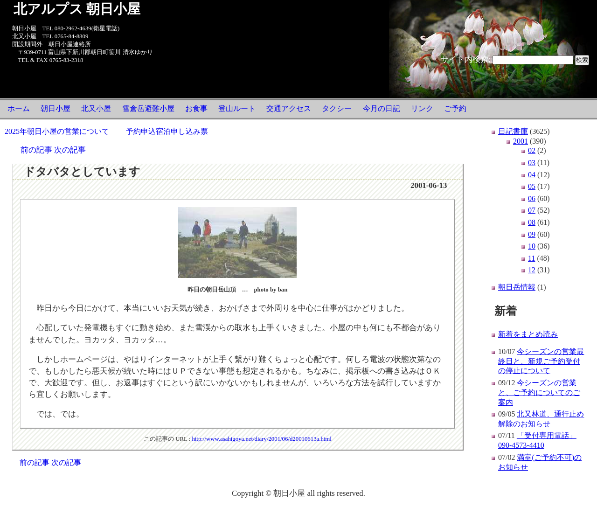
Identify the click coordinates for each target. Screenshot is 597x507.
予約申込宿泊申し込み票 (167, 131)
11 (531, 258)
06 (531, 198)
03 (531, 163)
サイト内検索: (466, 59)
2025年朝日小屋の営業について (57, 131)
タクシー (337, 108)
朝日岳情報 (516, 287)
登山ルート (237, 108)
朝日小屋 (55, 108)
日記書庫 (513, 131)
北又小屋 (96, 108)
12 (531, 270)
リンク (422, 108)
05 (531, 186)
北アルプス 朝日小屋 (77, 8)
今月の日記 (381, 108)
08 (531, 222)
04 (531, 175)
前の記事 (36, 150)
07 (531, 210)
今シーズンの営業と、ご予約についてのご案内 (539, 392)
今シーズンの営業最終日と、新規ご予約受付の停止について (541, 361)
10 (531, 246)
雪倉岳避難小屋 (148, 108)
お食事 (196, 108)
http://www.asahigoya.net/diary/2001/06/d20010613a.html (262, 439)
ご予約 (455, 108)
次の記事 (70, 150)
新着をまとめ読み (528, 334)
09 (531, 234)
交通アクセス (288, 108)
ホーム (18, 108)
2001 (520, 141)
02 (531, 150)
